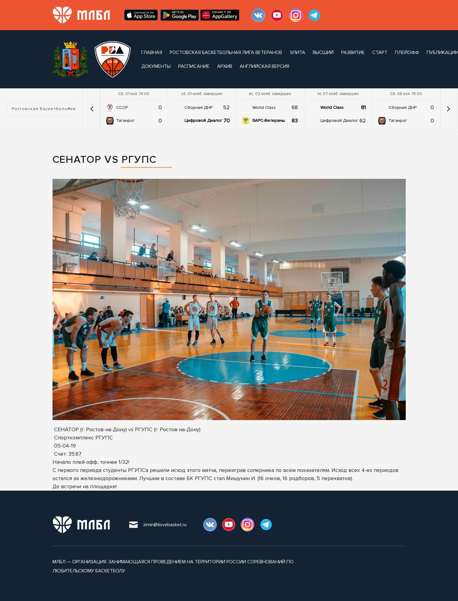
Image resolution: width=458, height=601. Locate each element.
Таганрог (125, 120)
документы (156, 66)
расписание (194, 66)
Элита (297, 52)
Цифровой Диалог (203, 120)
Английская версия (264, 66)
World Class (264, 107)
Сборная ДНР (198, 107)
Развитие (353, 52)
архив (224, 66)
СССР (122, 107)
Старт (379, 52)
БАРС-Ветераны (268, 120)
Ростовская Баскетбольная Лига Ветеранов (226, 52)
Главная (151, 52)
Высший (323, 52)
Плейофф (407, 52)
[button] (91, 108)
